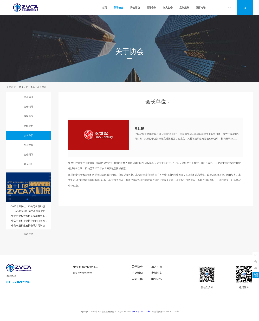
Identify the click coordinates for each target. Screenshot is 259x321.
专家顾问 (28, 116)
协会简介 (28, 97)
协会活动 (137, 272)
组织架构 (28, 126)
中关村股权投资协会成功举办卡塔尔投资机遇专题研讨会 (29, 216)
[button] (27, 199)
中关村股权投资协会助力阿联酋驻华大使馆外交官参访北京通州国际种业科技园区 (29, 225)
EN (229, 7)
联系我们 (28, 164)
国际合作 (137, 279)
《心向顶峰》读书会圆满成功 (29, 211)
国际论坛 (156, 279)
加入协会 (156, 266)
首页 (21, 87)
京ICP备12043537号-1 (141, 311)
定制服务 (156, 272)
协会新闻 (28, 154)
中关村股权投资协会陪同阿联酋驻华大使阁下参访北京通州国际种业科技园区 (29, 221)
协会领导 (28, 106)
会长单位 (42, 87)
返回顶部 (256, 275)
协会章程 (28, 145)
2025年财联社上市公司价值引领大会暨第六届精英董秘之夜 (29, 206)
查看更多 (28, 234)
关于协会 (30, 87)
